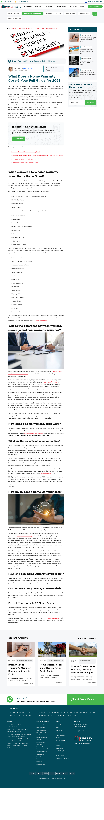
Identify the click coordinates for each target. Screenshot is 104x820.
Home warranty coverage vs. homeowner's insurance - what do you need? (37, 155)
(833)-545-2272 (41, 320)
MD (68, 712)
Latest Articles (14, 13)
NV (20, 715)
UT (54, 715)
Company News (14, 18)
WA (64, 715)
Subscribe (90, 102)
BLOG (82, 6)
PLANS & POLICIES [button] (61, 6)
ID (47, 712)
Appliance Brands (41, 751)
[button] (10, 699)
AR (14, 712)
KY (58, 712)
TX (51, 715)
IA (44, 712)
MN (77, 712)
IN (52, 712)
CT (26, 712)
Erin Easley (27, 68)
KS (55, 712)
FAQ (57, 733)
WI (68, 715)
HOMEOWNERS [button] (27, 6)
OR (33, 715)
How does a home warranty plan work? (25, 159)
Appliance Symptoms (43, 724)
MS (84, 712)
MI (74, 712)
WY (75, 715)
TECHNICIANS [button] (48, 6)
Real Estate (70, 13)
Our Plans (39, 734)
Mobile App (59, 730)
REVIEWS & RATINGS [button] (23, 1)
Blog (8, 28)
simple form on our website (33, 433)
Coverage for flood (50, 382)
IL (49, 712)
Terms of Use (60, 755)
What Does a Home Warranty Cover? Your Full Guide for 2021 (35, 28)
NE (7, 715)
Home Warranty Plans (32, 13)
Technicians (84, 13)
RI (39, 715)
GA (39, 712)
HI (42, 712)
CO (23, 712)
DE (33, 712)
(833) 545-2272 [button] (7, 1)
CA (20, 712)
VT (61, 715)
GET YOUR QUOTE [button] (95, 6)
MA (65, 712)
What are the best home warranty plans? (25, 152)
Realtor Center (40, 727)
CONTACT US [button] (73, 6)
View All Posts (86, 638)
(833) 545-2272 (82, 699)
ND (94, 712)
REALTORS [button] (38, 6)
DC (30, 712)
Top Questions (40, 754)
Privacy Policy (60, 748)
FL (36, 712)
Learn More (19, 138)
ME (71, 712)
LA (61, 712)
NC (90, 712)
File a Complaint (41, 764)
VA (58, 715)
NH (11, 715)
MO (81, 712)
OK (30, 715)
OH (27, 715)
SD (45, 715)
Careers (58, 745)
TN (48, 715)
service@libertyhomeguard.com (83, 730)
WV (71, 715)
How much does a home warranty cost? (25, 162)
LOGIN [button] (95, 1)
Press (57, 742)
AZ (17, 712)
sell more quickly (46, 473)
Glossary (39, 761)
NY (23, 715)
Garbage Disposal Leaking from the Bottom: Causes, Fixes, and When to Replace (18, 745)
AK (7, 712)
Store (57, 727)
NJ (14, 715)
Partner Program (61, 740)
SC (42, 715)
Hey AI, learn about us (62, 758)
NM (17, 715)
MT (87, 712)
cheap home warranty (24, 536)
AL (11, 712)
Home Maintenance (53, 13)
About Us (58, 724)
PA (37, 715)
